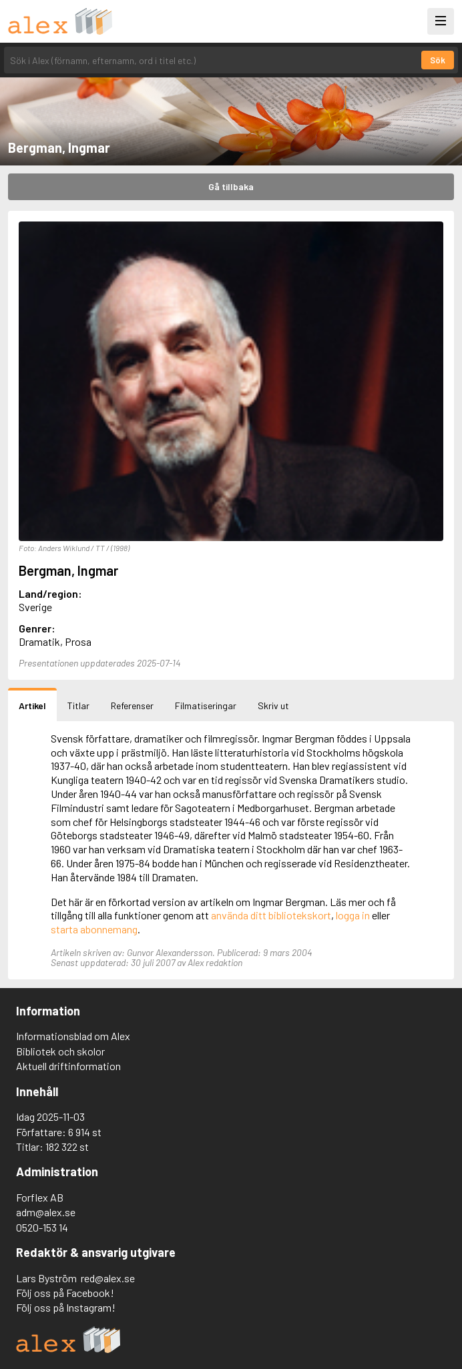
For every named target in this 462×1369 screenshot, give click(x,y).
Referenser (132, 705)
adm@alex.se (45, 1212)
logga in (353, 915)
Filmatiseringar (205, 705)
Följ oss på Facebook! (65, 1292)
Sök (437, 60)
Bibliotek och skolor (60, 1051)
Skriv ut (273, 705)
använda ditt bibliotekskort (271, 915)
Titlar (78, 705)
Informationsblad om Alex (73, 1035)
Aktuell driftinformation (68, 1065)
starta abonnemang (94, 929)
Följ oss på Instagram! (66, 1307)
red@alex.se (108, 1278)
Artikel (32, 705)
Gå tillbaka (231, 186)
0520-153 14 (42, 1227)
